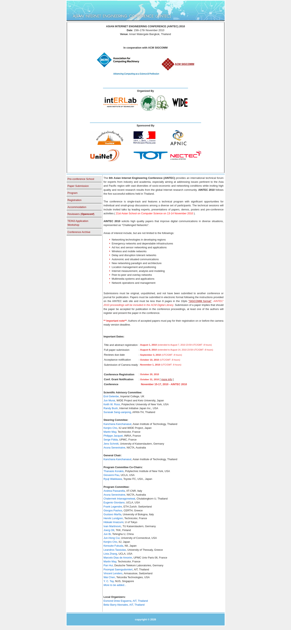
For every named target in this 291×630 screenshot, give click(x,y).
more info (166, 379)
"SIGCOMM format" (200, 301)
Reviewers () (81, 214)
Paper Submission (78, 185)
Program (73, 192)
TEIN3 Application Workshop (78, 222)
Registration (75, 200)
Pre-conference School (81, 178)
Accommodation (77, 207)
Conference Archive (79, 232)
